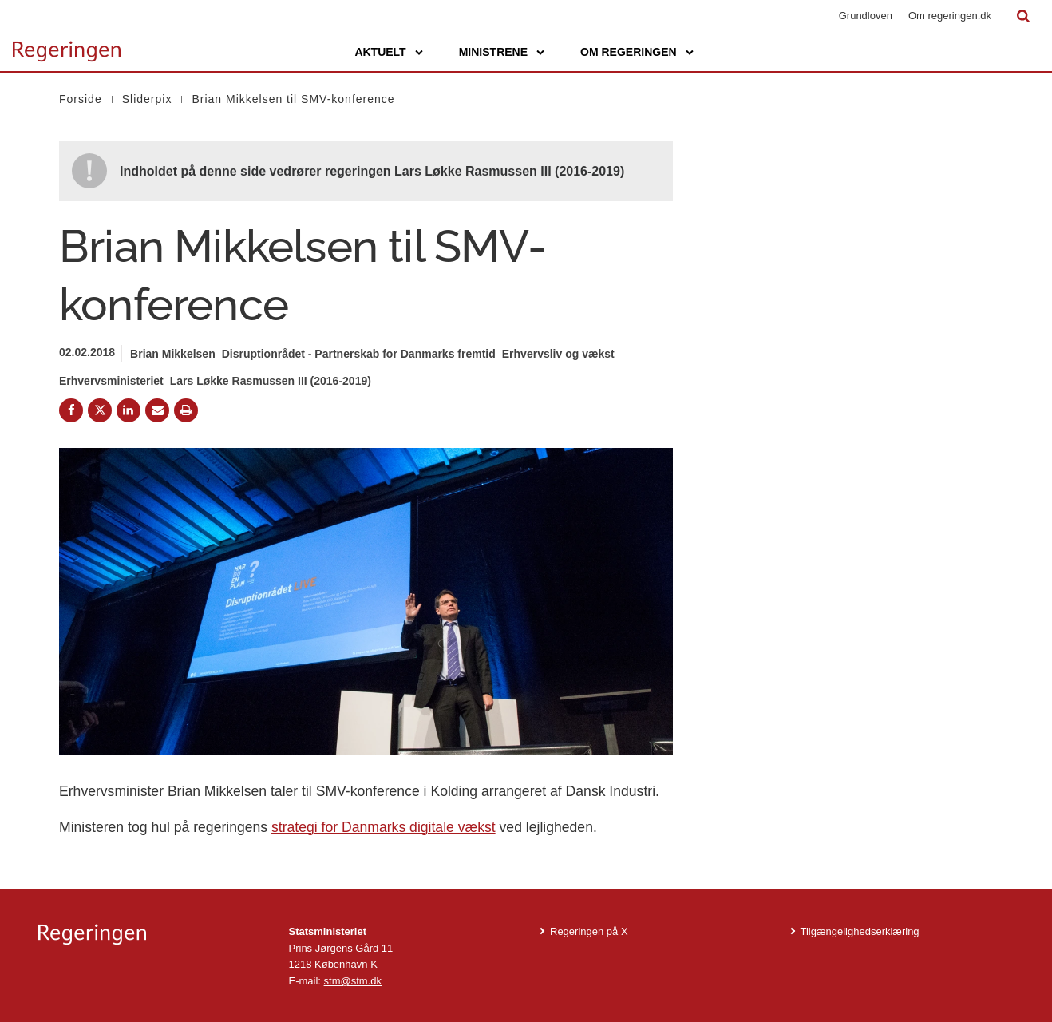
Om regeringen (628, 52)
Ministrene (493, 52)
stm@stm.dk (353, 981)
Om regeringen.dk (949, 16)
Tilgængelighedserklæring (860, 931)
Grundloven (865, 16)
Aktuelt (379, 52)
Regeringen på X (589, 931)
